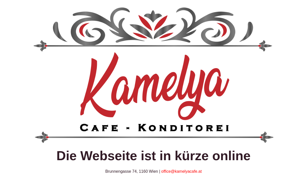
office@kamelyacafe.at (181, 171)
